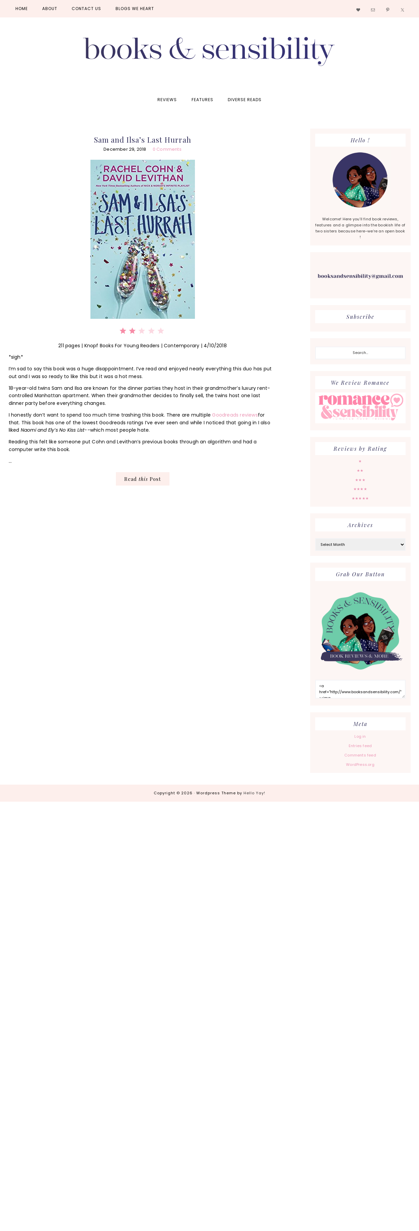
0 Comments (167, 149)
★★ (360, 470)
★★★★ (360, 489)
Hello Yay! (254, 793)
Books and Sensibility (210, 54)
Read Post (142, 479)
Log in (360, 736)
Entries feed (360, 745)
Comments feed (360, 755)
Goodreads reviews (235, 415)
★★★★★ (360, 498)
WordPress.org (360, 764)
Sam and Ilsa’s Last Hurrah (142, 140)
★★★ (360, 480)
